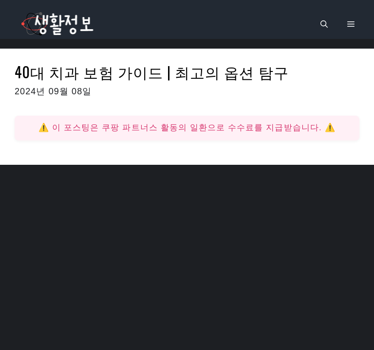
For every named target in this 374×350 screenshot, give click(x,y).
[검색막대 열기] (324, 24)
